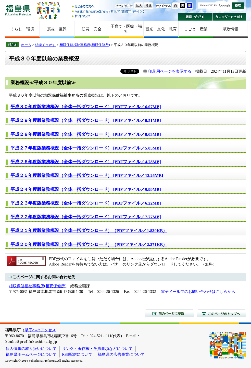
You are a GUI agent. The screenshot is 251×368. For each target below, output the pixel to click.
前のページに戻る (169, 313)
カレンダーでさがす (229, 17)
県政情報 (230, 29)
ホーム (26, 45)
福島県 (18, 10)
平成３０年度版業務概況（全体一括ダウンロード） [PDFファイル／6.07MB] (86, 106)
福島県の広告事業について (121, 354)
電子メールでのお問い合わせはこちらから (198, 291)
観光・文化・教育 (161, 29)
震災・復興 (57, 29)
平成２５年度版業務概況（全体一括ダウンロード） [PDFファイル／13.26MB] (87, 175)
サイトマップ (108, 16)
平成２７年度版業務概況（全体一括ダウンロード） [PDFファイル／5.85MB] (86, 148)
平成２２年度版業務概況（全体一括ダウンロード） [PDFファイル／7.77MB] (86, 216)
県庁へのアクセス (40, 330)
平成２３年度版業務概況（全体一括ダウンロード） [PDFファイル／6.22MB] (86, 203)
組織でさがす (195, 17)
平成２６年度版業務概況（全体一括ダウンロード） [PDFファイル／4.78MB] (86, 161)
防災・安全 (91, 29)
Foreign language (108, 11)
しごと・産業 (196, 29)
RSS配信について (77, 354)
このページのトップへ (221, 313)
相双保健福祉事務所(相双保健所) (85, 45)
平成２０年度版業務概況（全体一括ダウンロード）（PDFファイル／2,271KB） (89, 244)
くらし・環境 (22, 29)
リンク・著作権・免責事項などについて (97, 348)
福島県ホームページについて (31, 354)
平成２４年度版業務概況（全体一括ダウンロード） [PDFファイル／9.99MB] (86, 189)
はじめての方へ (108, 6)
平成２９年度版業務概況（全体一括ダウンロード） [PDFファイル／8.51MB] (86, 120)
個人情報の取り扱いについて (31, 348)
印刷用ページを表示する (169, 71)
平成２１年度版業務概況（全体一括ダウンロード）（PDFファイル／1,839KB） (89, 230)
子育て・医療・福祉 (126, 29)
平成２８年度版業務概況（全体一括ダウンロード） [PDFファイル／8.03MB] (86, 134)
